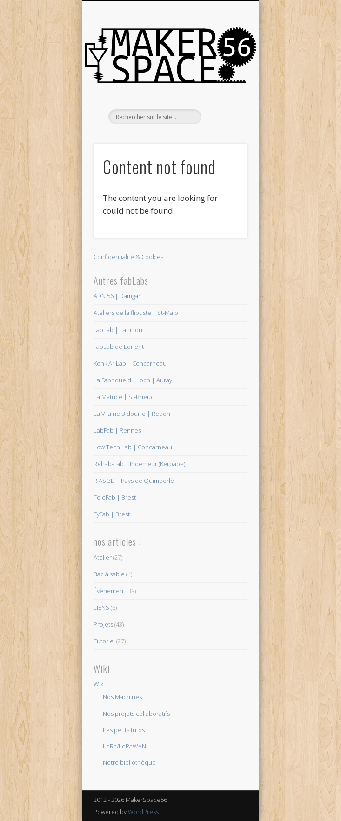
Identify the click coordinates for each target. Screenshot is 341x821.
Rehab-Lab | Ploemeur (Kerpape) (139, 464)
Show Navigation (224, 83)
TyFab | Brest (112, 514)
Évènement (109, 591)
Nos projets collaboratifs (136, 713)
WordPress (143, 812)
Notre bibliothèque (129, 762)
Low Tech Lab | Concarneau (133, 447)
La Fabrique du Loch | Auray (133, 380)
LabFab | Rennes (117, 430)
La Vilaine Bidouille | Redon (132, 413)
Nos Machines (122, 697)
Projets (103, 624)
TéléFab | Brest (115, 497)
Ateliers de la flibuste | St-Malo (136, 312)
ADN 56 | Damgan (118, 296)
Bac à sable (109, 574)
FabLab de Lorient (119, 346)
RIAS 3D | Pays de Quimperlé (134, 480)
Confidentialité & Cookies (128, 257)
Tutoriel (104, 641)
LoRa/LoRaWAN (124, 746)
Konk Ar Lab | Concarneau (130, 363)
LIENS (101, 607)
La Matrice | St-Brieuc (124, 397)
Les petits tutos (124, 730)
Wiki (99, 684)
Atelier (103, 557)
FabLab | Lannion (118, 330)
